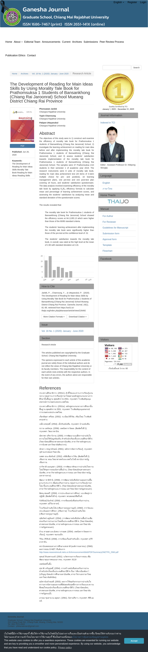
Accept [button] (134, 641)
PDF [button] (22, 146)
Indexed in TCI (107, 123)
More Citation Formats (54, 317)
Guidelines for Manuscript (115, 227)
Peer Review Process (112, 41)
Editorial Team (32, 41)
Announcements (51, 41)
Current (66, 41)
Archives (77, 41)
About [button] (18, 41)
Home (8, 41)
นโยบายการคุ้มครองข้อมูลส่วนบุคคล (90, 637)
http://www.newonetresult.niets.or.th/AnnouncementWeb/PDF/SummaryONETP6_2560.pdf (78, 552)
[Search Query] (117, 67)
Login (143, 2)
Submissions (91, 41)
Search (136, 67)
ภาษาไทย (107, 188)
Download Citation (78, 317)
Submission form (111, 233)
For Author (108, 216)
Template (107, 245)
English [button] (119, 2)
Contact (31, 55)
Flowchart (107, 251)
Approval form (110, 239)
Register (132, 2)
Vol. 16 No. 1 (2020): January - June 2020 (50, 74)
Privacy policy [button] (65, 647)
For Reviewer (109, 222)
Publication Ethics (15, 55)
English (106, 183)
